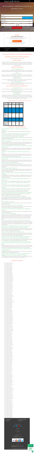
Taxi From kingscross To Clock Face (8, 287)
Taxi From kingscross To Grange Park (8, 315)
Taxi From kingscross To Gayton (7, 313)
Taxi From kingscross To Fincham (8, 307)
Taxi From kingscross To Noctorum (8, 358)
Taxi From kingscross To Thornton (8, 396)
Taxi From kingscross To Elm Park (8, 305)
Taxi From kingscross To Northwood (8, 360)
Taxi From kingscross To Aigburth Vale (8, 262)
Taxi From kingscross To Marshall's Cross (8, 347)
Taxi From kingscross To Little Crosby (8, 342)
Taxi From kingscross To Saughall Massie (9, 381)
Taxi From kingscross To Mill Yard (8, 350)
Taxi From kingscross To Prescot (8, 373)
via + (27, 17)
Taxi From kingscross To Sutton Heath (8, 391)
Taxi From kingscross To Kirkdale (8, 335)
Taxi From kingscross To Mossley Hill (8, 353)
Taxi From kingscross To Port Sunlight (8, 371)
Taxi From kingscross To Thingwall (8, 395)
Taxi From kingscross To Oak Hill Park (8, 361)
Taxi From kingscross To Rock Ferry (8, 379)
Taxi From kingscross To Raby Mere (8, 374)
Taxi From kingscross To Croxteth (8, 293)
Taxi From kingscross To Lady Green (8, 337)
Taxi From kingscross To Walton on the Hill (9, 405)
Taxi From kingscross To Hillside (7, 324)
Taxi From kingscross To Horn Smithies (8, 326)
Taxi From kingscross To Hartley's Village (8, 321)
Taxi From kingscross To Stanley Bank (8, 388)
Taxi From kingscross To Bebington (8, 268)
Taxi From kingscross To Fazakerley (8, 306)
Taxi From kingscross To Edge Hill (8, 303)
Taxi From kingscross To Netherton (8, 354)
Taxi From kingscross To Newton (8, 357)
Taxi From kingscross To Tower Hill (8, 399)
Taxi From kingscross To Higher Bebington (9, 323)
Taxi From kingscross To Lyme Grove (8, 346)
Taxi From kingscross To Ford (7, 308)
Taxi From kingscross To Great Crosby (8, 318)
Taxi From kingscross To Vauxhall (8, 402)
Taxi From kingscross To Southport (8, 385)
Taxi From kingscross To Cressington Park (9, 291)
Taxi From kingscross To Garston (8, 311)
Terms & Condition (16, 437)
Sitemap (20, 437)
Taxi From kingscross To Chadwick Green (9, 284)
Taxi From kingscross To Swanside (8, 393)
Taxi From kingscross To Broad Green (8, 277)
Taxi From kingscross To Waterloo (8, 408)
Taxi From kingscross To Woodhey (8, 415)
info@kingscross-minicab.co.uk (22, 48)
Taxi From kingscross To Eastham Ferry (8, 300)
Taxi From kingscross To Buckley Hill (8, 281)
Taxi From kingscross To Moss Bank (8, 352)
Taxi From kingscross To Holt (7, 325)
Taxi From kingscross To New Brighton (8, 355)
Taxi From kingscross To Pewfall (7, 369)
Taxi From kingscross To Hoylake (8, 327)
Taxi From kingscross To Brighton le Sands (9, 276)
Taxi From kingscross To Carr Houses (8, 283)
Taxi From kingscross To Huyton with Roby (9, 330)
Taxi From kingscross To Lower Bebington (9, 344)
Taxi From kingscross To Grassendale (8, 317)
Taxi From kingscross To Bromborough (8, 279)
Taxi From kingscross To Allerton (8, 265)
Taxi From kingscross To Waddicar (8, 404)
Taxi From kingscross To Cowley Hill (8, 289)
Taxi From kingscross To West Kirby (8, 410)
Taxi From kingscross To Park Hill (8, 366)
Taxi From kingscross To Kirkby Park (8, 334)
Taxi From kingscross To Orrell (7, 364)
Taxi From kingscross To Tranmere (8, 400)
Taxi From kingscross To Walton (7, 406)
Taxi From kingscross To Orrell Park (8, 363)
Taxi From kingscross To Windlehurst (8, 413)
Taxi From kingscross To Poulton (8, 372)
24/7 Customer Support (7, 48)
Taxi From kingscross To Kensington (8, 333)
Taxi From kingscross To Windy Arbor (8, 414)
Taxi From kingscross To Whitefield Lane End (9, 412)
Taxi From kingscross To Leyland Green (8, 340)
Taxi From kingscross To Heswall (8, 322)
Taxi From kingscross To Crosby (7, 292)
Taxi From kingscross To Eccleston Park (8, 302)
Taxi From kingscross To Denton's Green (8, 295)
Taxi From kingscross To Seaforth (8, 382)
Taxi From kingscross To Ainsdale (8, 264)
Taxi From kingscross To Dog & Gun (8, 297)
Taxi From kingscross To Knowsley (8, 336)
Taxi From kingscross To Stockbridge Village (9, 389)
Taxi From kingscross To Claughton (8, 286)
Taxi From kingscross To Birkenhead (8, 272)
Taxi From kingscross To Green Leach (8, 319)
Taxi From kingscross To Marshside (8, 348)
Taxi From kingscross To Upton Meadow (8, 401)
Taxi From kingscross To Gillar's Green (8, 314)
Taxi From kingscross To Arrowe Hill (8, 266)
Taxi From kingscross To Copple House (8, 288)
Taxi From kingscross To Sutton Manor (8, 392)
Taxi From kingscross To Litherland (8, 341)
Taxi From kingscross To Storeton (8, 390)
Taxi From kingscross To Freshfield (8, 310)
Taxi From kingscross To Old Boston (8, 362)
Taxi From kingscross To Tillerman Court (8, 397)
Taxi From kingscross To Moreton (8, 351)
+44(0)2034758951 (20, 436)
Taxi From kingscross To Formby (8, 309)
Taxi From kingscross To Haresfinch (8, 320)
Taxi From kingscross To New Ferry (8, 356)
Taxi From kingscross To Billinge (8, 271)
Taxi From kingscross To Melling (8, 349)
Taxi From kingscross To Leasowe (8, 339)
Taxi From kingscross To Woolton (8, 417)
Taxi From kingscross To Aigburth (8, 263)
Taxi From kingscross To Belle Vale (8, 269)
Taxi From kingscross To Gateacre (8, 312)
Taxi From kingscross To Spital (7, 386)
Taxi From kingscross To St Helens (8, 387)
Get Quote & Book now (17, 27)
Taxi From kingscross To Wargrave (8, 407)
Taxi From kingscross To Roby (7, 378)
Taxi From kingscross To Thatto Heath (8, 394)
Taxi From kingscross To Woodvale (8, 416)
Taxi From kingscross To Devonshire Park (9, 296)
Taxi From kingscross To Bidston (8, 270)
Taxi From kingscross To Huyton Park (8, 329)
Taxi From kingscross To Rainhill (8, 377)
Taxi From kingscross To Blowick (8, 273)
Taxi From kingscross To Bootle (7, 275)
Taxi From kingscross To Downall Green (8, 299)
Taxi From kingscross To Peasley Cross (8, 368)
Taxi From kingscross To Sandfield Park (8, 380)
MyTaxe (26, 448)
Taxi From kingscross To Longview (8, 343)
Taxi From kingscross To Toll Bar (7, 398)
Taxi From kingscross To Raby (7, 375)
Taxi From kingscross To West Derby (8, 409)
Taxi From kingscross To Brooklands (8, 280)
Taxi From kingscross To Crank (7, 290)
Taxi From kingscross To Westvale (8, 411)
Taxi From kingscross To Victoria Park (8, 403)
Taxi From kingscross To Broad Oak (8, 278)
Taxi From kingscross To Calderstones (8, 282)
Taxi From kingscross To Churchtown (8, 285)
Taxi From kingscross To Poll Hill (8, 370)
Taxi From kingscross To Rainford (8, 376)
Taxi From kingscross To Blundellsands (8, 274)
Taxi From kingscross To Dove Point (8, 298)
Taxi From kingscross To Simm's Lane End (9, 384)
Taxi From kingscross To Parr (7, 367)
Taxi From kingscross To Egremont (8, 304)
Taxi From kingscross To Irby (7, 332)
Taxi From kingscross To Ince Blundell (8, 331)
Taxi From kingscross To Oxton (7, 365)
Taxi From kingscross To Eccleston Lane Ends (9, 301)
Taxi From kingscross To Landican (8, 338)
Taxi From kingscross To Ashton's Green (8, 267)
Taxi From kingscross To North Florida (8, 359)
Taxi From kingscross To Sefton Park (8, 383)
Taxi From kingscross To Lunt (7, 345)
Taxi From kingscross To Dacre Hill (8, 294)
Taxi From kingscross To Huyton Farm (8, 328)
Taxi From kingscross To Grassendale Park (9, 316)
